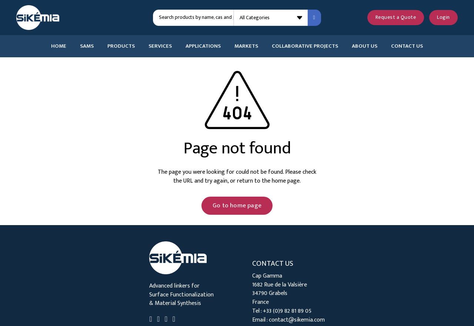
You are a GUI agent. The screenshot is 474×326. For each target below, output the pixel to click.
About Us (364, 46)
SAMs (87, 46)
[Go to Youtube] (166, 320)
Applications (203, 46)
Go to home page (237, 205)
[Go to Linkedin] (150, 320)
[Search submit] (314, 18)
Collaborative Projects (305, 46)
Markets (246, 46)
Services (160, 46)
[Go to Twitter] (158, 320)
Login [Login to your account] (443, 17)
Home (58, 46)
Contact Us (407, 46)
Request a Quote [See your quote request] (395, 17)
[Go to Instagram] (174, 320)
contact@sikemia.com (297, 320)
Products (121, 46)
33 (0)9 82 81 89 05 (288, 311)
